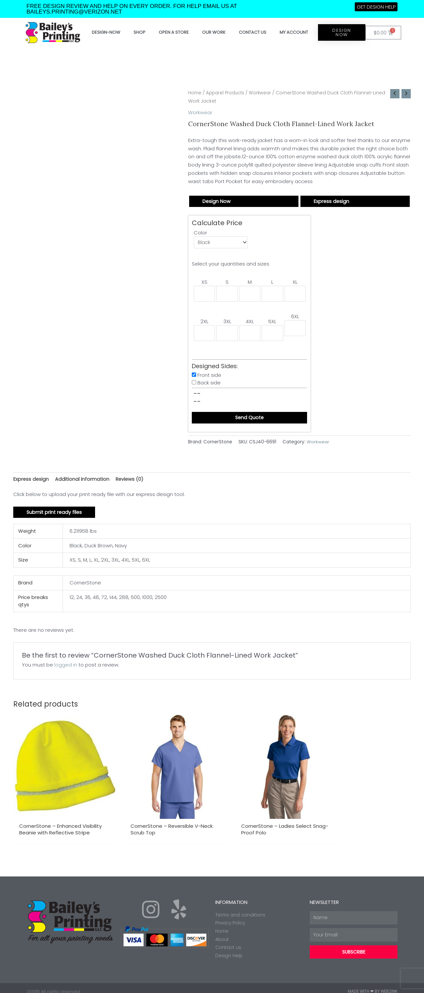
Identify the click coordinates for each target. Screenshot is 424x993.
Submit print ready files (54, 514)
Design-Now (106, 32)
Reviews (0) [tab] (131, 480)
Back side (209, 384)
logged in (65, 666)
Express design (332, 201)
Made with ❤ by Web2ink (373, 984)
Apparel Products (227, 93)
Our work (214, 32)
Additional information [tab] (83, 480)
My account (294, 32)
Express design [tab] (31, 480)
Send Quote (249, 419)
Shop (139, 32)
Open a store (174, 32)
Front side (209, 376)
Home (195, 93)
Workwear (264, 93)
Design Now (216, 201)
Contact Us (252, 32)
